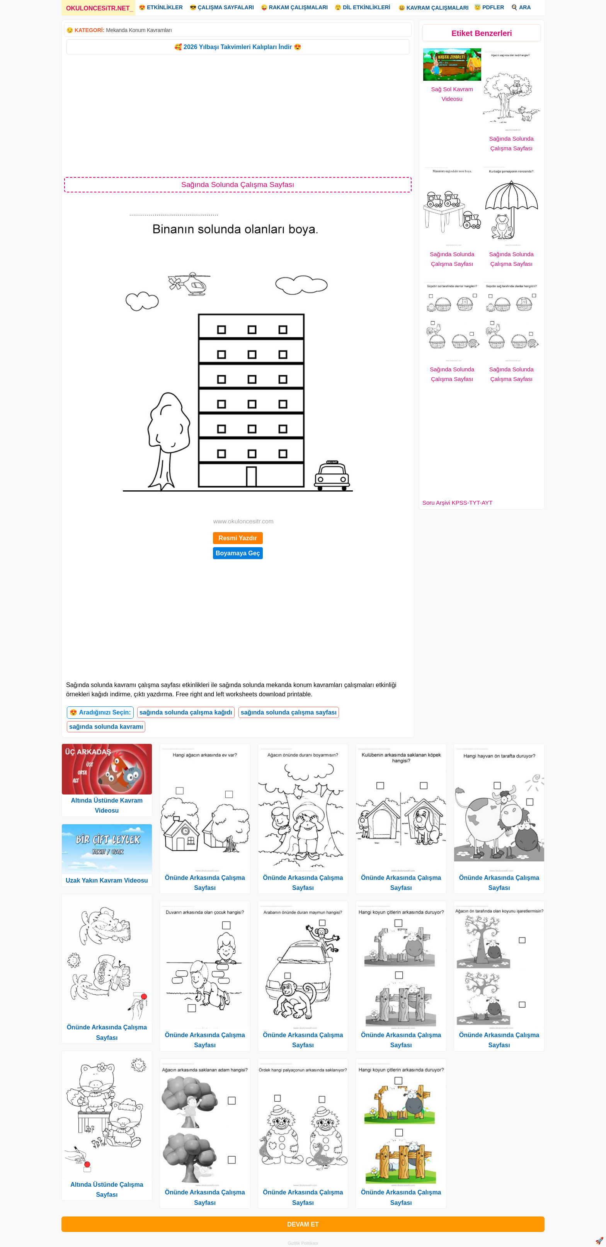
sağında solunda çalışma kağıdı (186, 712)
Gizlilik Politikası (303, 1243)
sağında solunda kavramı (106, 726)
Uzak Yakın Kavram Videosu (107, 880)
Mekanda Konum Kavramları (139, 30)
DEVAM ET (302, 1224)
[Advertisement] (238, 115)
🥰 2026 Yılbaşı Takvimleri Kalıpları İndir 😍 (237, 47)
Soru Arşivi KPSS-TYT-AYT (457, 502)
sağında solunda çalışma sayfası (289, 712)
